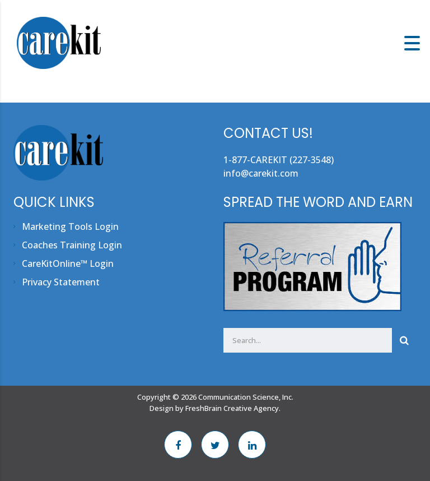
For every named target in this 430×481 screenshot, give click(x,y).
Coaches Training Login (72, 245)
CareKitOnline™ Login (68, 263)
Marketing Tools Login (70, 226)
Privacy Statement (61, 282)
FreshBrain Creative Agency (232, 408)
